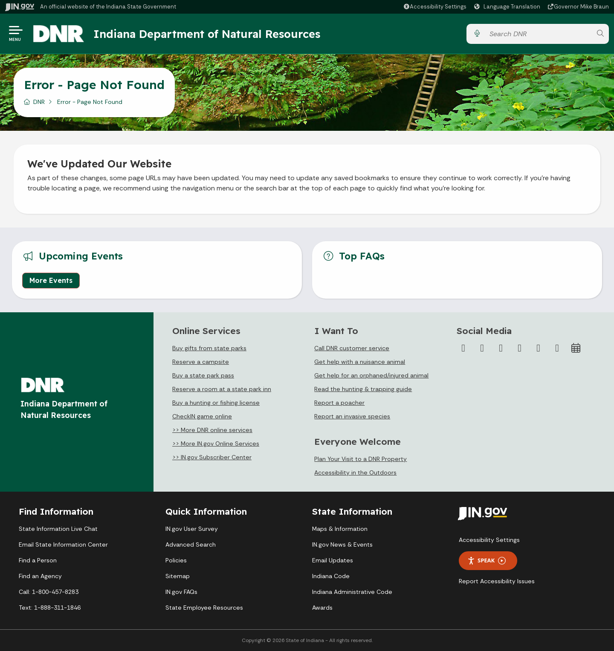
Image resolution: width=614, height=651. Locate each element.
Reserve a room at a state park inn (221, 389)
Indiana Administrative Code (352, 592)
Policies (176, 560)
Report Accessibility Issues (497, 581)
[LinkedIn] (538, 348)
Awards (322, 607)
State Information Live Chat (58, 529)
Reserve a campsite (200, 362)
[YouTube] (520, 348)
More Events (50, 280)
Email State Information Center (63, 544)
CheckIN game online (202, 416)
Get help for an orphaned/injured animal (371, 375)
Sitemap (177, 576)
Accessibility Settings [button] (489, 540)
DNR (39, 102)
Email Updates (332, 560)
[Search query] (538, 34)
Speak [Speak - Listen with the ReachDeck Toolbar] (486, 560)
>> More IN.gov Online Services (215, 443)
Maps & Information (340, 529)
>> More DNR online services (212, 430)
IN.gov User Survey (191, 529)
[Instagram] (501, 348)
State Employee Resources (204, 607)
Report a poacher (339, 402)
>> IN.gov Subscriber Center (212, 457)
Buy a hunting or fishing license (216, 402)
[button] (434, 7)
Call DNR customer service (351, 348)
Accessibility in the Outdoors (355, 472)
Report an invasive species (352, 416)
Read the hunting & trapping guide (363, 389)
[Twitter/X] (482, 348)
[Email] (557, 348)
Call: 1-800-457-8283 (48, 592)
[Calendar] (576, 348)
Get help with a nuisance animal (359, 362)
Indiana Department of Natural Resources (206, 33)
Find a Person (38, 560)
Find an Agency (40, 576)
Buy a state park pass (203, 375)
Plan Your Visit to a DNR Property (360, 459)
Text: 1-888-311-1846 (50, 607)
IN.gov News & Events (342, 544)
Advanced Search (190, 544)
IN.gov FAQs (181, 592)
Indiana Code (331, 576)
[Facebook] (463, 348)
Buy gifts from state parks (209, 348)
